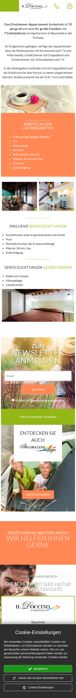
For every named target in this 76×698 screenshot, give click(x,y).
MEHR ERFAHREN (38, 494)
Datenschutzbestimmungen (47, 400)
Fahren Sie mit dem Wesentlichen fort (38, 678)
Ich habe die (39, 400)
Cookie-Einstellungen (38, 687)
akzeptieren (37, 669)
